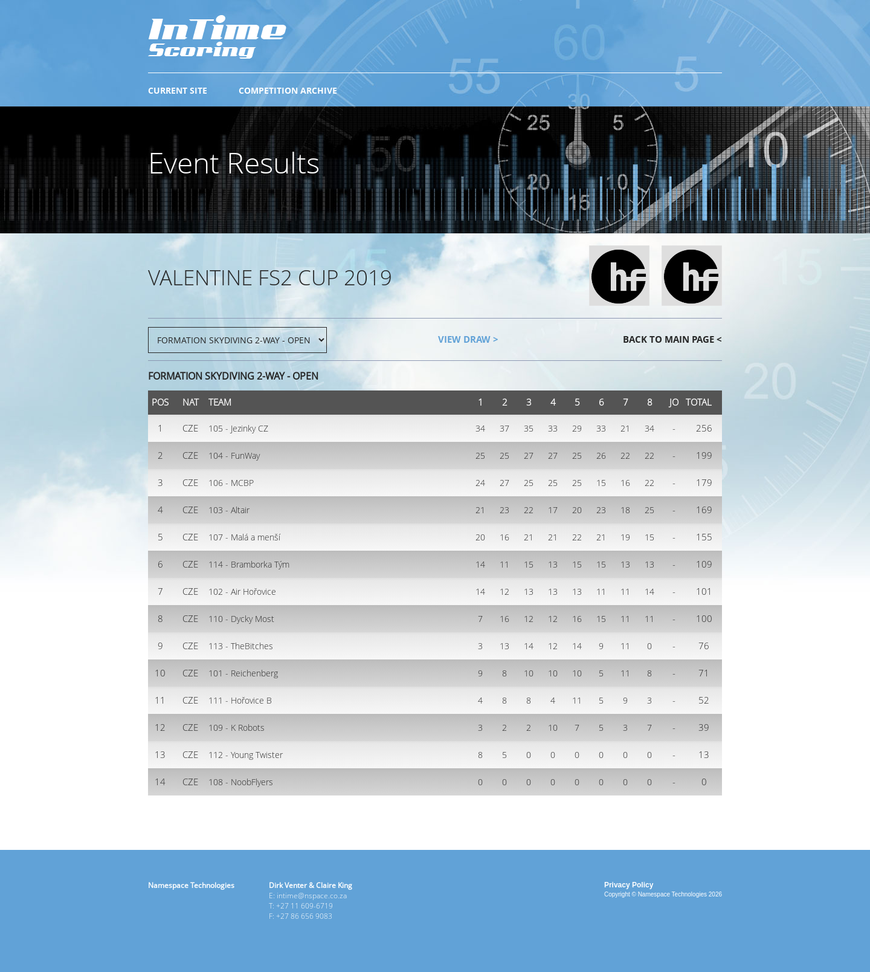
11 (504, 564)
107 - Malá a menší (244, 537)
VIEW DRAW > (468, 339)
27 (528, 455)
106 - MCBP (231, 482)
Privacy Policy (628, 885)
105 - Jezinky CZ (238, 428)
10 (528, 673)
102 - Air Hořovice (242, 591)
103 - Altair (229, 510)
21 (625, 428)
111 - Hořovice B (240, 700)
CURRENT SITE (177, 90)
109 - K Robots (236, 727)
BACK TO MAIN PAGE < (672, 339)
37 (504, 428)
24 (480, 482)
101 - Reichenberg (243, 673)
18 (625, 510)
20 (577, 510)
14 (480, 564)
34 (480, 428)
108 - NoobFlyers (240, 782)
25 (480, 455)
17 (553, 510)
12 (504, 591)
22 (625, 455)
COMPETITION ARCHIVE (288, 90)
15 (601, 482)
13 (553, 564)
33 (553, 428)
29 (577, 428)
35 (528, 428)
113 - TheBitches (240, 646)
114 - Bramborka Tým (248, 564)
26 (601, 455)
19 (625, 537)
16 (625, 482)
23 (504, 510)
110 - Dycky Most (241, 618)
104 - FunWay (234, 455)
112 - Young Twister (245, 754)
